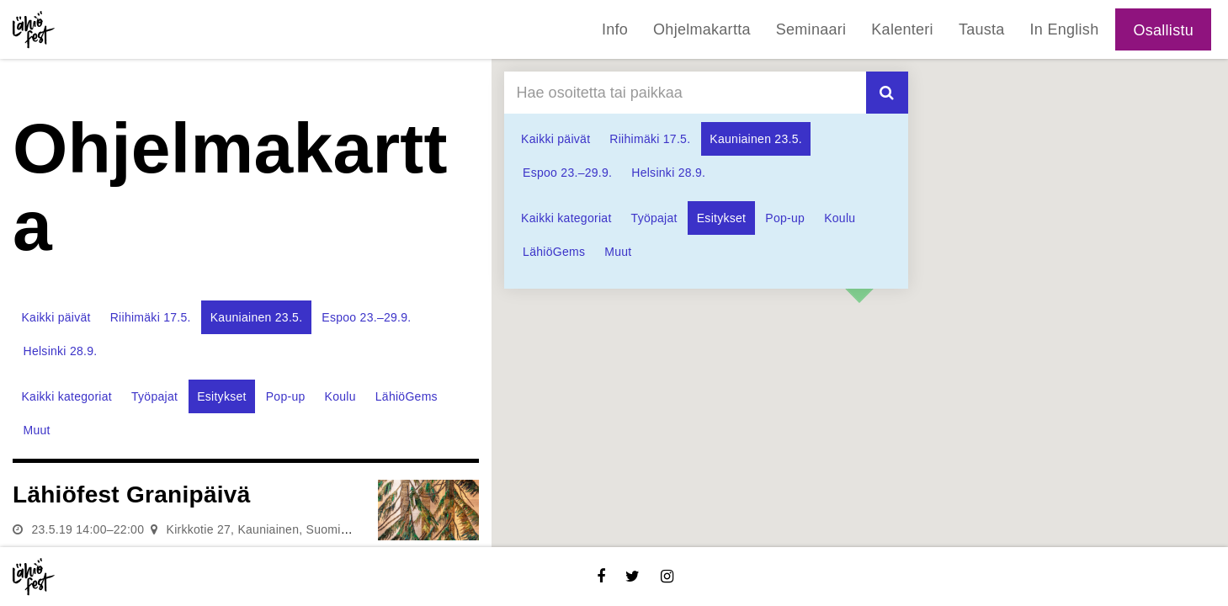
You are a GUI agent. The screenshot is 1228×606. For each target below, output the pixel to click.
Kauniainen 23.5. (256, 317)
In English (1064, 29)
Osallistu (1163, 30)
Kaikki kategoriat (67, 396)
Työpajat (154, 396)
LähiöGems (406, 396)
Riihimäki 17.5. (150, 317)
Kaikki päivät (56, 317)
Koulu (340, 396)
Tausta (982, 29)
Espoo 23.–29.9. (366, 317)
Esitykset (222, 396)
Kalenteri (902, 29)
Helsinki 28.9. (61, 351)
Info (615, 29)
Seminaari (811, 29)
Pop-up (286, 396)
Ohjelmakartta (702, 29)
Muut (37, 430)
